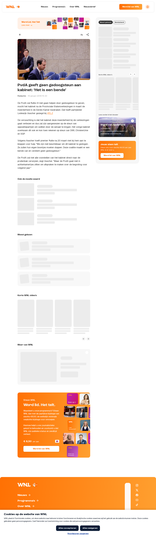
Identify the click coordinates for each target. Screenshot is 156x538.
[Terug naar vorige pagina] (20, 34)
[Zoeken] (114, 7)
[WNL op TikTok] (137, 504)
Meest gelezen (105, 22)
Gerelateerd (119, 22)
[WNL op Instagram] (137, 485)
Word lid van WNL (130, 7)
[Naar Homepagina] (13, 7)
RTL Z (50, 113)
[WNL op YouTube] (137, 499)
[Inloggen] (147, 6)
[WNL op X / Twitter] (137, 490)
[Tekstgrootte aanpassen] (81, 34)
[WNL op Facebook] (137, 495)
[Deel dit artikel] (87, 34)
